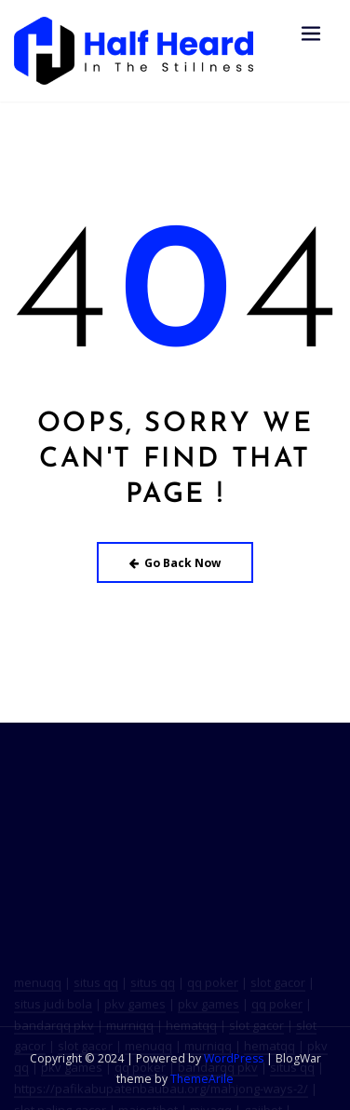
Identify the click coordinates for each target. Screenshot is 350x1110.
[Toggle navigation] (311, 34)
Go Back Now (175, 563)
